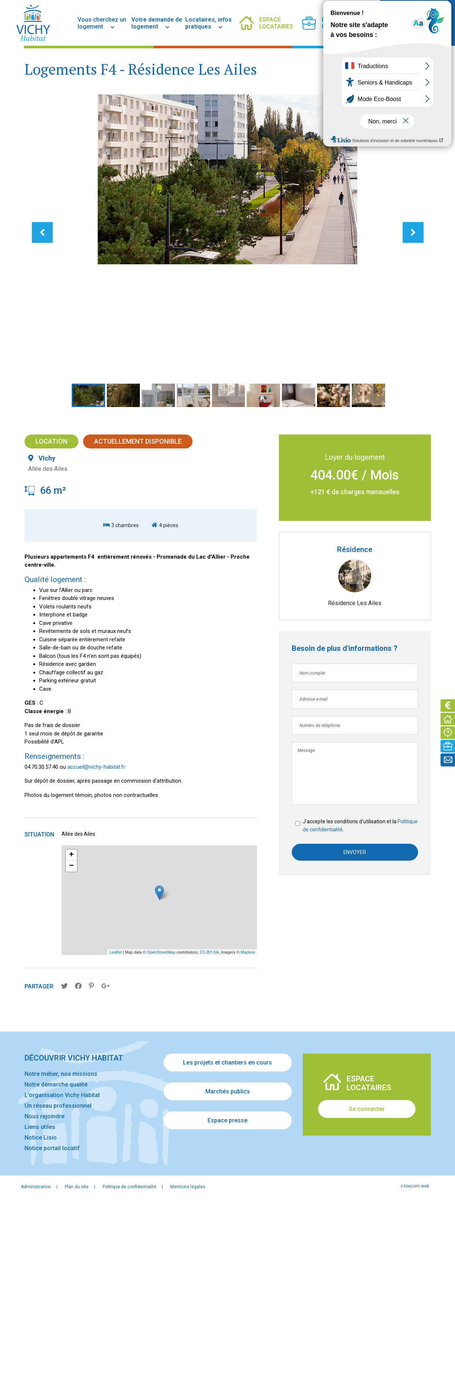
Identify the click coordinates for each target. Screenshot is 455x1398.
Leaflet (115, 1147)
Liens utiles (40, 1322)
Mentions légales (187, 1382)
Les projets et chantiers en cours (227, 1258)
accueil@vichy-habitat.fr (96, 961)
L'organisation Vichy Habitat (62, 1290)
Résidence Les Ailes (354, 797)
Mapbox (247, 1147)
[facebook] (352, 22)
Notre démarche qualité (56, 1279)
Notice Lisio (41, 1333)
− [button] (71, 1061)
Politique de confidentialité (334, 1024)
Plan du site (77, 1382)
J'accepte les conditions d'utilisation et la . (348, 1020)
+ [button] (71, 1050)
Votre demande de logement (156, 23)
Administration (36, 1382)
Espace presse (227, 1316)
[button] (82, 417)
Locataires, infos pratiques (208, 23)
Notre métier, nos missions (61, 1269)
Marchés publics (227, 1287)
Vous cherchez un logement (102, 23)
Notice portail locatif (52, 1343)
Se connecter (367, 1304)
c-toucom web (414, 1381)
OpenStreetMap (161, 1147)
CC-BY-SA (209, 1147)
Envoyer (354, 1047)
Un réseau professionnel (58, 1301)
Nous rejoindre (44, 1311)
